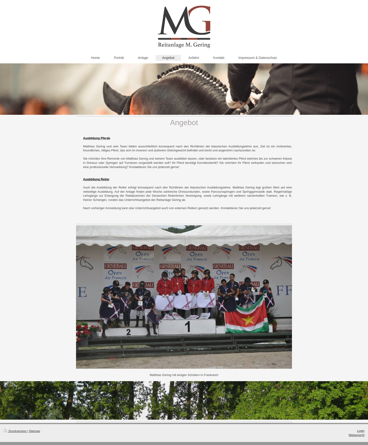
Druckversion (15, 431)
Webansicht (356, 435)
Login (360, 431)
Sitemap (34, 431)
